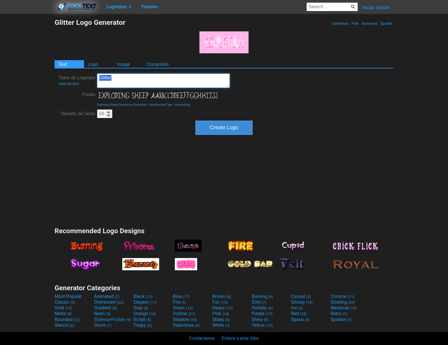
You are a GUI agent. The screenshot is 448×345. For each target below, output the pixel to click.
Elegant (145, 302)
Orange (144, 313)
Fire (179, 302)
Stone (102, 325)
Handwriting (182, 104)
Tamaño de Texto (77, 113)
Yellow (262, 325)
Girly (259, 302)
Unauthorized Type (161, 104)
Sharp (221, 319)
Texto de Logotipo (77, 80)
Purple (262, 313)
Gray (140, 307)
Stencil (64, 325)
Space (300, 319)
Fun (220, 302)
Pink (355, 23)
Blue (181, 296)
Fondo (88, 94)
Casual (301, 296)
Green (183, 307)
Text (62, 64)
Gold (63, 307)
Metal (63, 313)
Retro (339, 313)
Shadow (185, 319)
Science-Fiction (112, 319)
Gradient (105, 307)
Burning (262, 296)
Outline (184, 313)
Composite (158, 64)
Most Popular (68, 296)
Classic (65, 302)
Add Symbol (69, 84)
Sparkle (386, 23)
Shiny (260, 319)
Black (143, 296)
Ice (297, 307)
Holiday (262, 307)
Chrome (343, 296)
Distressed (108, 302)
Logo (93, 64)
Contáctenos (202, 338)
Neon (102, 313)
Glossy (302, 302)
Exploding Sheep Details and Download (122, 104)
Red (299, 313)
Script (142, 319)
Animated (369, 23)
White (221, 325)
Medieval (344, 307)
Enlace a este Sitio (240, 338)
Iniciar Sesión (375, 7)
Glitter (163, 81)
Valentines (340, 23)
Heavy (222, 307)
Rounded (68, 319)
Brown (221, 296)
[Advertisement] (27, 103)
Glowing (343, 302)
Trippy (142, 325)
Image (123, 64)
